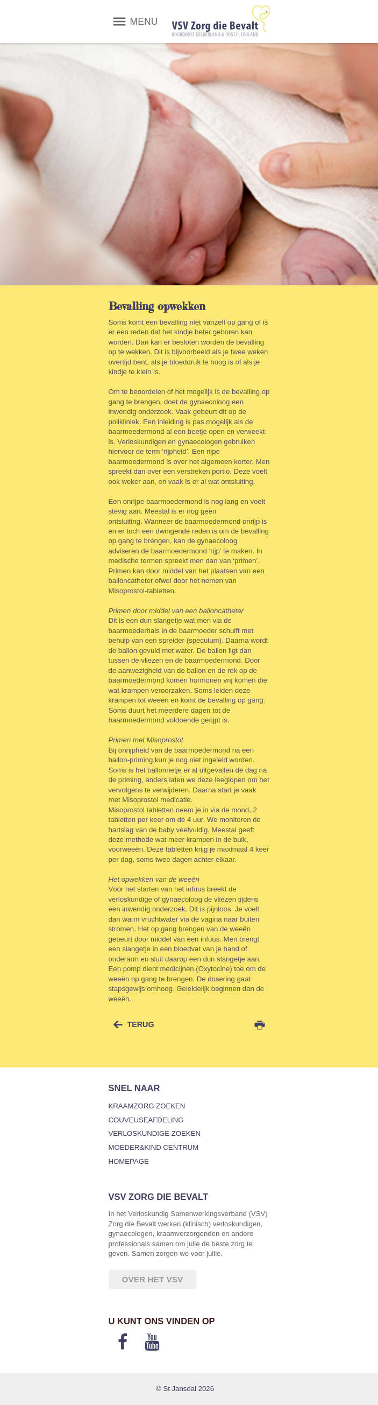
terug (140, 1024)
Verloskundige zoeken (155, 1133)
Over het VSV (152, 1279)
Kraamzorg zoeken (147, 1106)
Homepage (129, 1161)
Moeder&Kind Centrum (154, 1147)
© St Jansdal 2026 (185, 1389)
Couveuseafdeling (146, 1120)
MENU (144, 21)
